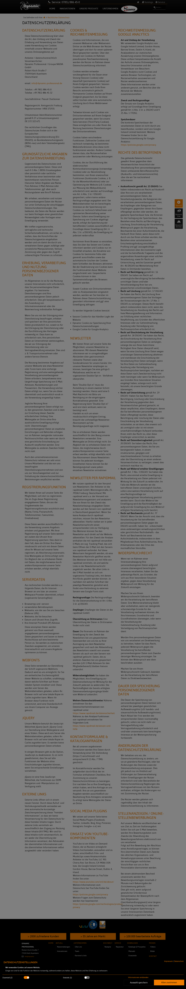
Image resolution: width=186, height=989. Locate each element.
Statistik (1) (67, 977)
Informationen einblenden (138, 977)
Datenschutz (179, 961)
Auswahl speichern (139, 982)
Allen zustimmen (169, 982)
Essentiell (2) (7, 977)
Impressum (168, 961)
